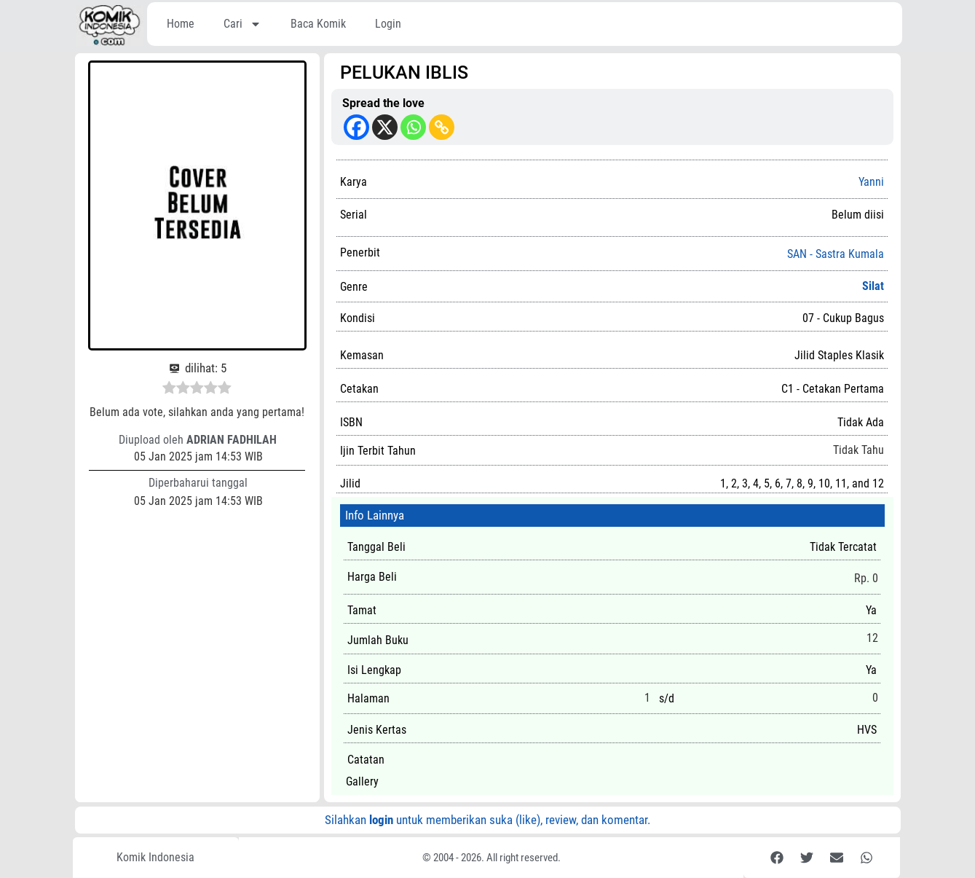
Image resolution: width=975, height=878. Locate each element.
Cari (242, 24)
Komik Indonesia (155, 857)
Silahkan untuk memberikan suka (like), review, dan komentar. (487, 819)
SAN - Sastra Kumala (835, 254)
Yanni (871, 182)
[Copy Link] (441, 127)
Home (180, 24)
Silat (873, 286)
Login (388, 24)
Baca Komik (318, 24)
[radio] (169, 389)
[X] (385, 127)
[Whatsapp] (413, 127)
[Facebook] (356, 127)
